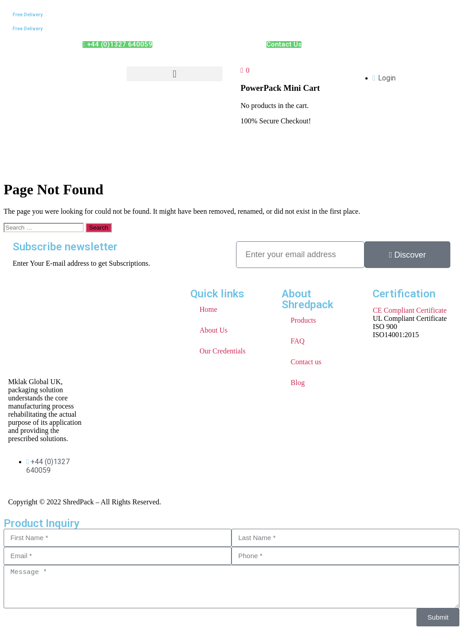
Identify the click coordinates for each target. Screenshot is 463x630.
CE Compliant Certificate (410, 310)
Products (303, 320)
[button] (174, 73)
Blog (298, 382)
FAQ (298, 341)
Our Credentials (222, 351)
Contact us (306, 362)
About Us (213, 330)
